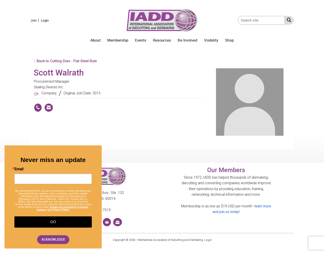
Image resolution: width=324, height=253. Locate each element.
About (95, 40)
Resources (162, 40)
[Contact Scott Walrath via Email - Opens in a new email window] (48, 107)
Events (140, 40)
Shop (229, 40)
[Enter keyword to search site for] (261, 20)
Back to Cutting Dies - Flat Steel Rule (65, 61)
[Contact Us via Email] (117, 222)
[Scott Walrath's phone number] (38, 107)
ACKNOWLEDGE (53, 240)
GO (53, 222)
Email (18, 169)
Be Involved (187, 40)
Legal (208, 240)
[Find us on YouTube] (107, 222)
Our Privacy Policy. (58, 209)
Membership (117, 40)
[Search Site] (288, 20)
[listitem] (35, 20)
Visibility (211, 40)
